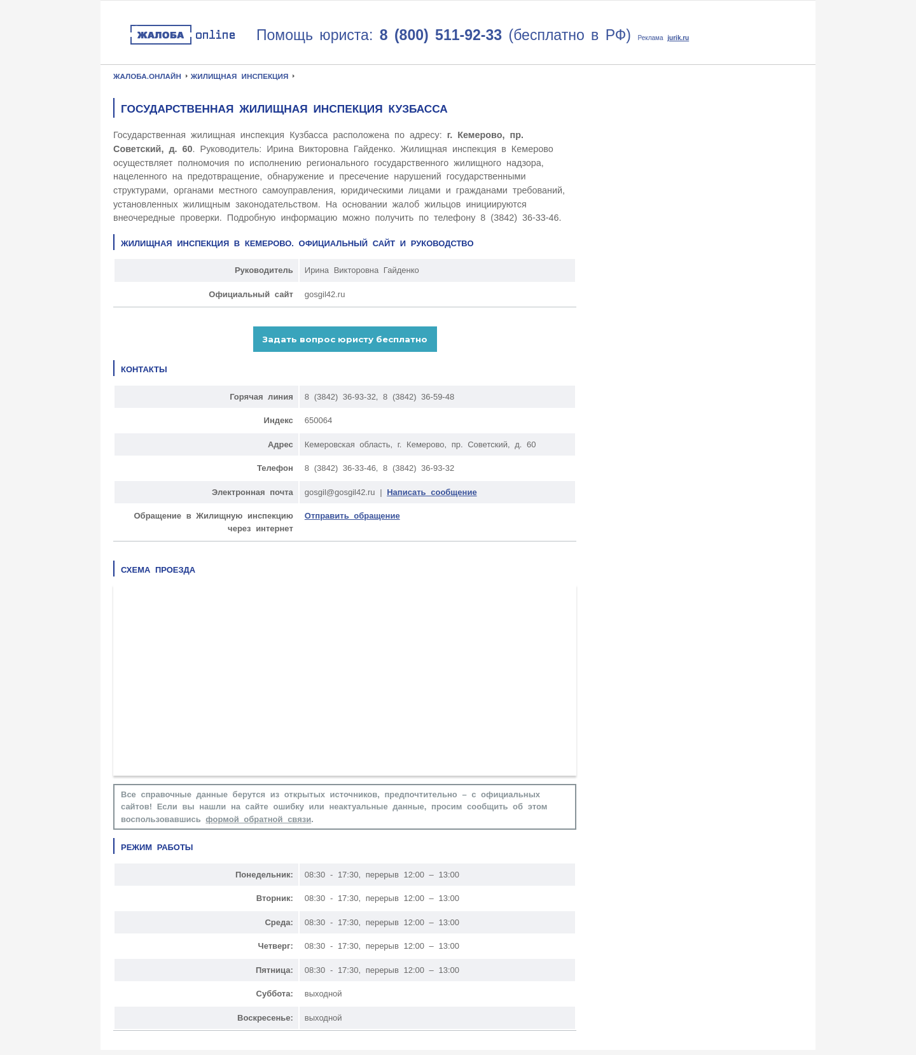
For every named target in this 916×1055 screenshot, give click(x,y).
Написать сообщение (431, 492)
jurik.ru (678, 37)
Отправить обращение (352, 516)
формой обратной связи (258, 819)
